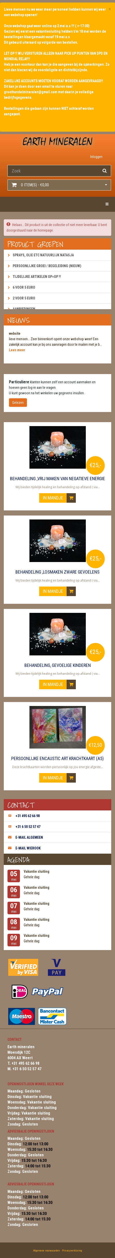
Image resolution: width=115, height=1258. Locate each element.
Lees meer (17, 350)
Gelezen (18, 403)
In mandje (59, 498)
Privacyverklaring (72, 1250)
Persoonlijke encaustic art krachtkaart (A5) (57, 758)
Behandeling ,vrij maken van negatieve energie (57, 478)
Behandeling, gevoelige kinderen (57, 665)
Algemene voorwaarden (46, 1250)
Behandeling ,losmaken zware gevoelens (57, 572)
